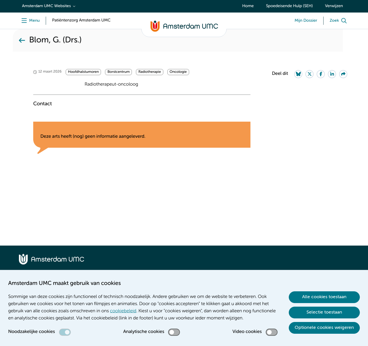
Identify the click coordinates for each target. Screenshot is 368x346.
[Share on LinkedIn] (332, 74)
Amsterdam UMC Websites (46, 6)
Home (248, 6)
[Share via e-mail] (343, 74)
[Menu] (29, 21)
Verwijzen (334, 6)
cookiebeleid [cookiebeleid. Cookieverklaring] (123, 311)
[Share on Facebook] (321, 74)
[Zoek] (339, 21)
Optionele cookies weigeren (324, 327)
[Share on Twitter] (309, 74)
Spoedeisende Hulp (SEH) (289, 6)
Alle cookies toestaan (324, 297)
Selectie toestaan (324, 312)
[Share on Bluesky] (298, 74)
